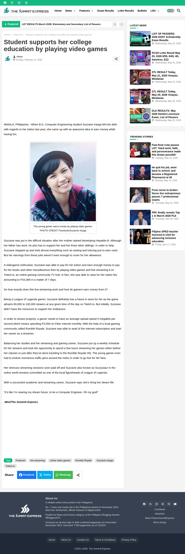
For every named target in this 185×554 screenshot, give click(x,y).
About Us (66, 539)
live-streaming (37, 460)
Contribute (159, 509)
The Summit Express (99, 548)
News (68, 10)
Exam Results (105, 10)
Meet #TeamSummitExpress (159, 518)
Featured (20, 460)
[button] (170, 11)
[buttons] (5, 3)
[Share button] (78, 475)
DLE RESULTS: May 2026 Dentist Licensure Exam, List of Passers (166, 114)
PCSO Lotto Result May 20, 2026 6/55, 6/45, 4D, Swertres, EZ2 (166, 56)
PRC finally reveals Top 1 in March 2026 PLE (166, 214)
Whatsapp (65, 474)
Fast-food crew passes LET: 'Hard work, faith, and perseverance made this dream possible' (166, 149)
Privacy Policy (129, 539)
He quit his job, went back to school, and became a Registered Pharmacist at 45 (164, 172)
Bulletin (142, 10)
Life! (153, 10)
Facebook (28, 474)
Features (84, 10)
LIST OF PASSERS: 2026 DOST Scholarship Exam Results (166, 37)
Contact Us (83, 539)
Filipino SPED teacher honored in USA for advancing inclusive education (165, 236)
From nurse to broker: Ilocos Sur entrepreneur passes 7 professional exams (166, 195)
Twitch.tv (18, 34)
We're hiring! (159, 522)
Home (58, 10)
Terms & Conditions (105, 539)
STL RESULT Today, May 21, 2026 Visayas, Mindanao (165, 75)
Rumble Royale (83, 460)
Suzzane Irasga (105, 460)
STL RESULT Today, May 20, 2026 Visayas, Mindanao (165, 94)
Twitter (47, 474)
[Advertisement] (63, 93)
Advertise (159, 513)
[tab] (58, 11)
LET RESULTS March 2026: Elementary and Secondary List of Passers (61, 24)
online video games (60, 460)
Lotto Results (126, 10)
